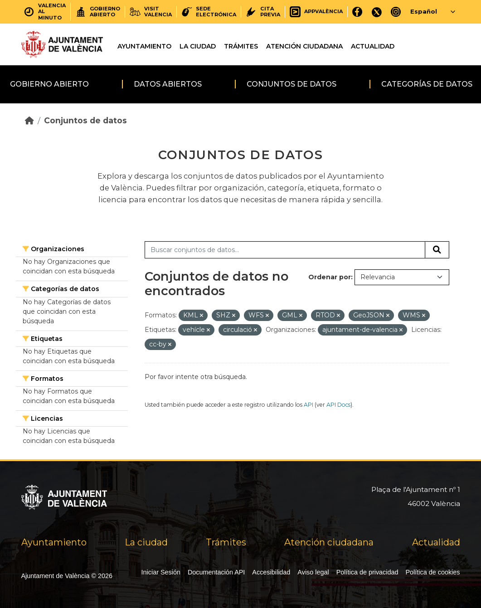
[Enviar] (437, 250)
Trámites (241, 46)
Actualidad (372, 46)
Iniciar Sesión (160, 572)
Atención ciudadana (304, 46)
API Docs (338, 404)
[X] (376, 12)
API (308, 404)
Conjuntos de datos (291, 84)
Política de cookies (433, 572)
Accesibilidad (271, 572)
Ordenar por (329, 277)
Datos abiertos (168, 84)
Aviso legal (313, 572)
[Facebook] (357, 12)
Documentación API (216, 572)
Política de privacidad (367, 572)
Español (423, 11)
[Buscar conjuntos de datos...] (285, 249)
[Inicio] (29, 120)
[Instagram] (396, 12)
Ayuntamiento (144, 46)
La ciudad (198, 46)
